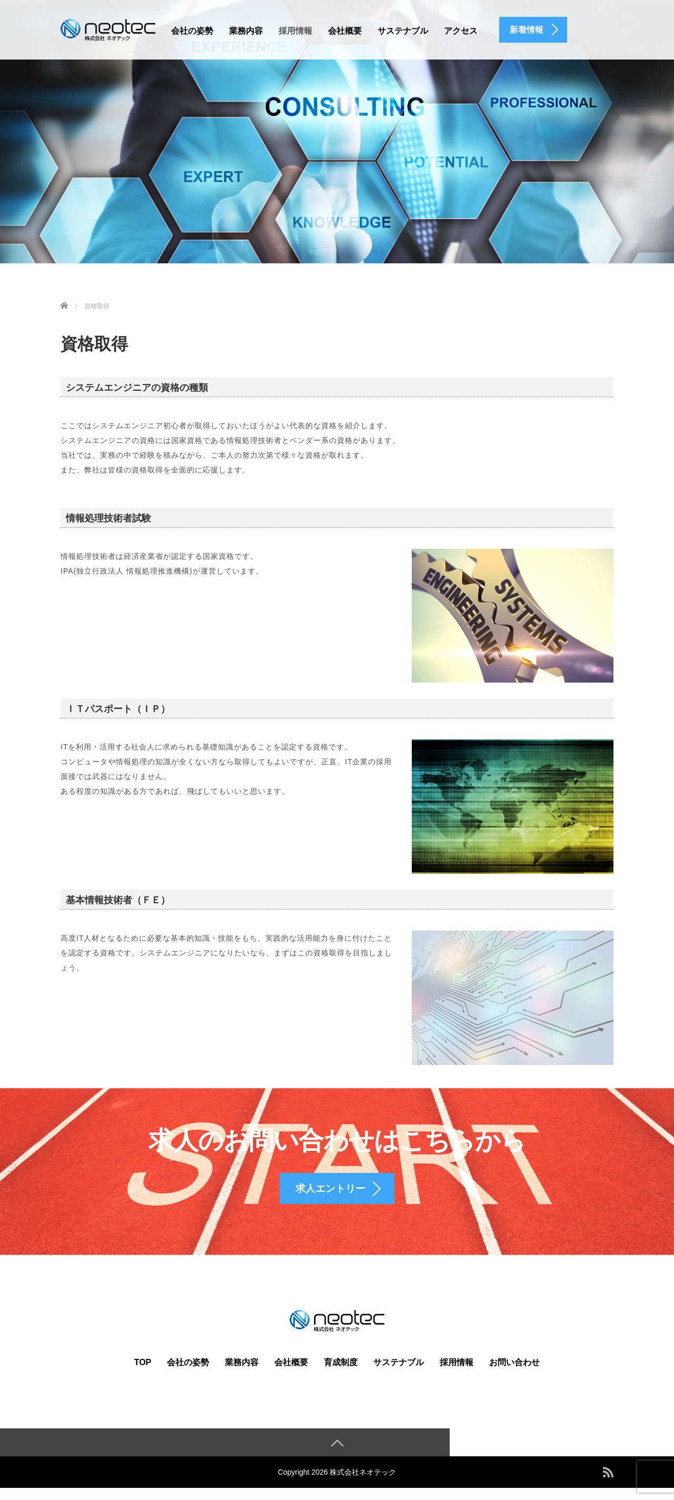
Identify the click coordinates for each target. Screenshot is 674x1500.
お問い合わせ (514, 1373)
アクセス (461, 30)
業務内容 (246, 30)
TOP (143, 1373)
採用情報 (295, 30)
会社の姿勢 (192, 30)
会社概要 (345, 30)
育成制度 (341, 1373)
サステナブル (403, 30)
